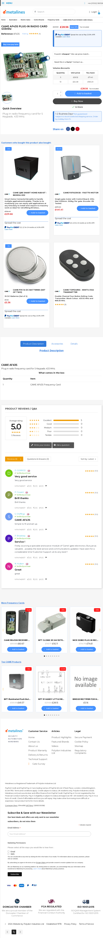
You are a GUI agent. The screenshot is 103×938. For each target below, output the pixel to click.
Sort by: (84, 459)
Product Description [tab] (33, 344)
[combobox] (54, 11)
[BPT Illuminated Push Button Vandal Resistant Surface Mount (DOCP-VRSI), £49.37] (17, 689)
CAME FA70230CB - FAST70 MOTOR (80, 193)
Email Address (14, 828)
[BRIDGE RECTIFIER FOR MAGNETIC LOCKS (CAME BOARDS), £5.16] (86, 689)
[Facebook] (7, 932)
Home (3, 20)
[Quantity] (57, 94)
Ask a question (62, 445)
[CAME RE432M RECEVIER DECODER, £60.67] (17, 630)
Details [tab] (74, 344)
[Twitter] (14, 932)
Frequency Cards (53, 20)
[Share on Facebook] (68, 129)
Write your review (40, 445)
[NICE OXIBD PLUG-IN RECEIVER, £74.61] (86, 630)
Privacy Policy (41, 862)
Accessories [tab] (57, 344)
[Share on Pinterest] (77, 129)
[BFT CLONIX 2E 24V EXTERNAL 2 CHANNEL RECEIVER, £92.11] (51, 630)
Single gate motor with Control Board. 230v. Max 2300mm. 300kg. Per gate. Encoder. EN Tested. (75, 201)
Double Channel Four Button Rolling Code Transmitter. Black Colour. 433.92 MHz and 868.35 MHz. (74, 298)
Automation (13, 20)
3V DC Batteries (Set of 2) (16, 296)
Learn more (37, 869)
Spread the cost (13, 223)
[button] (98, 12)
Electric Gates (25, 20)
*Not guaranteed (80, 114)
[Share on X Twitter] (73, 129)
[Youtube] (20, 932)
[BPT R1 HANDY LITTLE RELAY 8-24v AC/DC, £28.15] (51, 689)
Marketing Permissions (17, 843)
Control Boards (39, 20)
